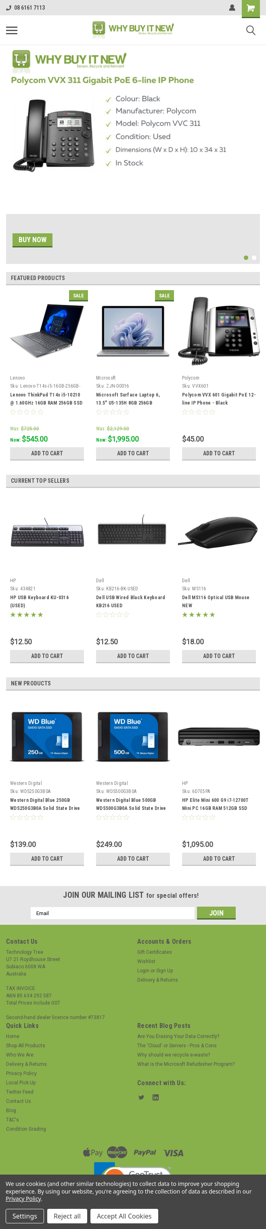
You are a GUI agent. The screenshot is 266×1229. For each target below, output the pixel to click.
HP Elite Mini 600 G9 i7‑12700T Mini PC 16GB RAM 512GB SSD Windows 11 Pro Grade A (215, 808)
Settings (25, 1216)
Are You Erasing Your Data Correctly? (178, 1036)
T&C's (12, 1120)
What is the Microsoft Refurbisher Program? (186, 1064)
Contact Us (18, 1101)
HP (13, 580)
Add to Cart (47, 453)
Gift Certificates (154, 952)
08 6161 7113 (25, 7)
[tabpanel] (133, 154)
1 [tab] (246, 257)
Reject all (67, 1216)
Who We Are (20, 1055)
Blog (11, 1110)
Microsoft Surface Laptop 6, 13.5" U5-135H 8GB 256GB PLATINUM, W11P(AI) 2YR (128, 403)
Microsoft (105, 378)
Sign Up (164, 971)
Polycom (190, 378)
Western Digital (26, 783)
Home (12, 1036)
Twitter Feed (20, 1092)
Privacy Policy (21, 1073)
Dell (100, 580)
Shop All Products (25, 1045)
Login (143, 971)
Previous (244, 278)
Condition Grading (26, 1129)
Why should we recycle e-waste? (173, 1055)
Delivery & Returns (157, 980)
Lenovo (17, 378)
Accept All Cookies (124, 1216)
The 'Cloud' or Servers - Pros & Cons (177, 1045)
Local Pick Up (21, 1083)
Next (255, 278)
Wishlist (146, 961)
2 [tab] (254, 257)
